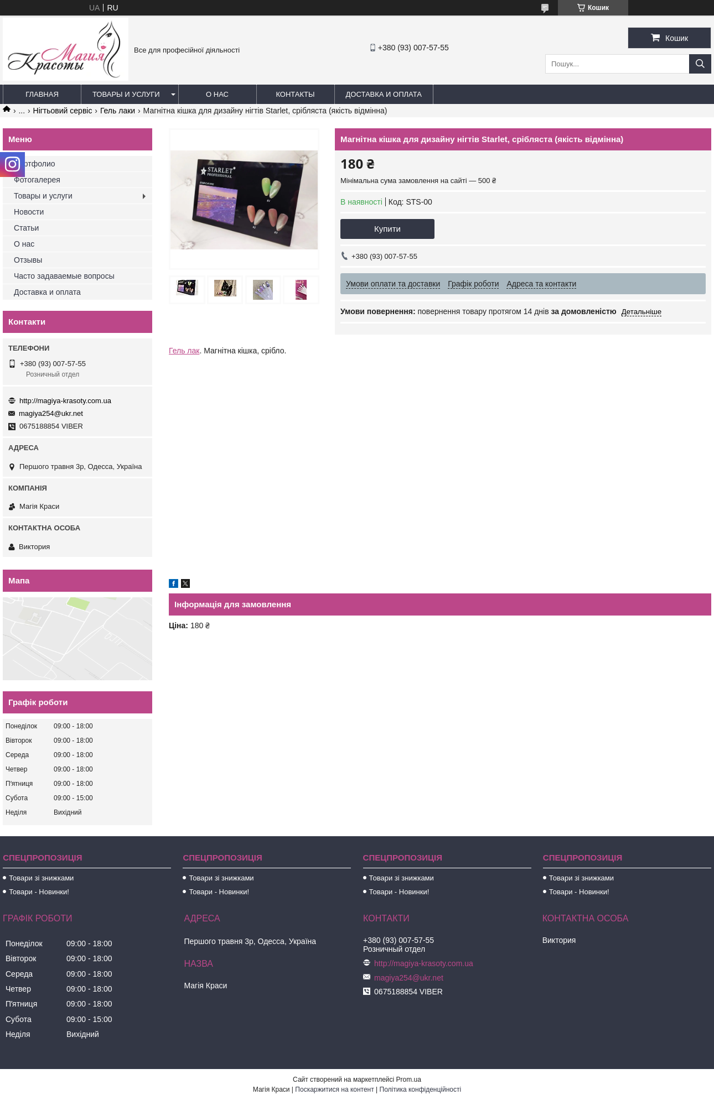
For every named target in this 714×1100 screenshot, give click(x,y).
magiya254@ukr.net (51, 413)
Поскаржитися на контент (334, 1089)
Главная (42, 94)
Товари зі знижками (41, 878)
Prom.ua (408, 1079)
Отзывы (28, 260)
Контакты (295, 94)
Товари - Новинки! (39, 892)
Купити (387, 228)
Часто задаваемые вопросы (64, 276)
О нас (217, 94)
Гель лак (184, 350)
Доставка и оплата (384, 94)
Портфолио (34, 163)
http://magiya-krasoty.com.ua (65, 401)
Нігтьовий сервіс (62, 110)
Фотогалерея (37, 179)
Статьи (26, 227)
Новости (29, 211)
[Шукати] (700, 64)
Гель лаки (117, 110)
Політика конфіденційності (421, 1089)
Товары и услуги (126, 94)
